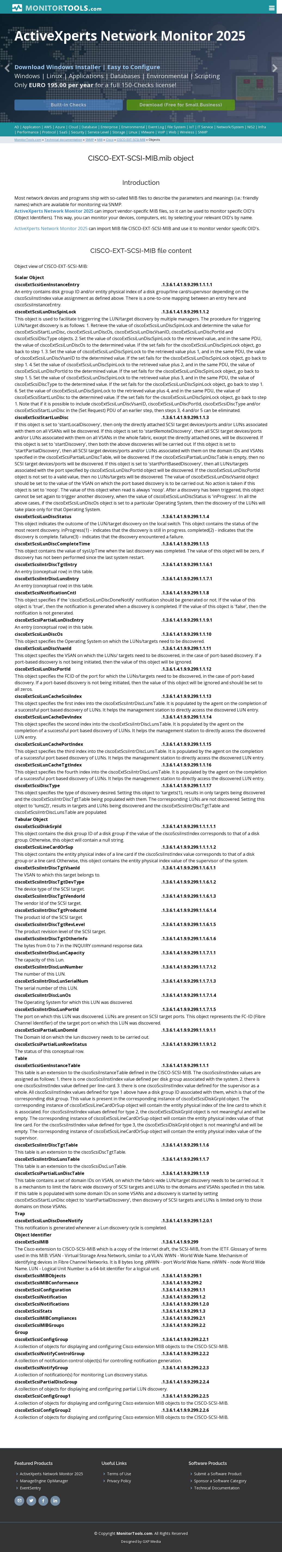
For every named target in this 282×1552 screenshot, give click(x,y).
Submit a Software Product (218, 1473)
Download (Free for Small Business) (181, 110)
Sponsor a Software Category (220, 1481)
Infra (262, 126)
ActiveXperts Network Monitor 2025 (53, 211)
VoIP (161, 132)
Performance (28, 132)
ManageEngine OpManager (44, 1481)
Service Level (98, 132)
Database (89, 126)
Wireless (187, 132)
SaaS (63, 132)
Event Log (156, 126)
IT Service (205, 126)
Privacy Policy (119, 1481)
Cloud (73, 126)
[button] (7, 68)
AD (16, 126)
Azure (60, 126)
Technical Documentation (217, 1488)
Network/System (230, 126)
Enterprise (109, 126)
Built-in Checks (69, 110)
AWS (48, 126)
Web (172, 132)
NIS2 (251, 126)
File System (176, 126)
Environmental (133, 126)
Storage (118, 132)
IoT (191, 126)
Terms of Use (119, 1473)
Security (77, 132)
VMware (147, 132)
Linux (133, 132)
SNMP (203, 132)
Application (32, 126)
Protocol (49, 132)
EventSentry (30, 1488)
